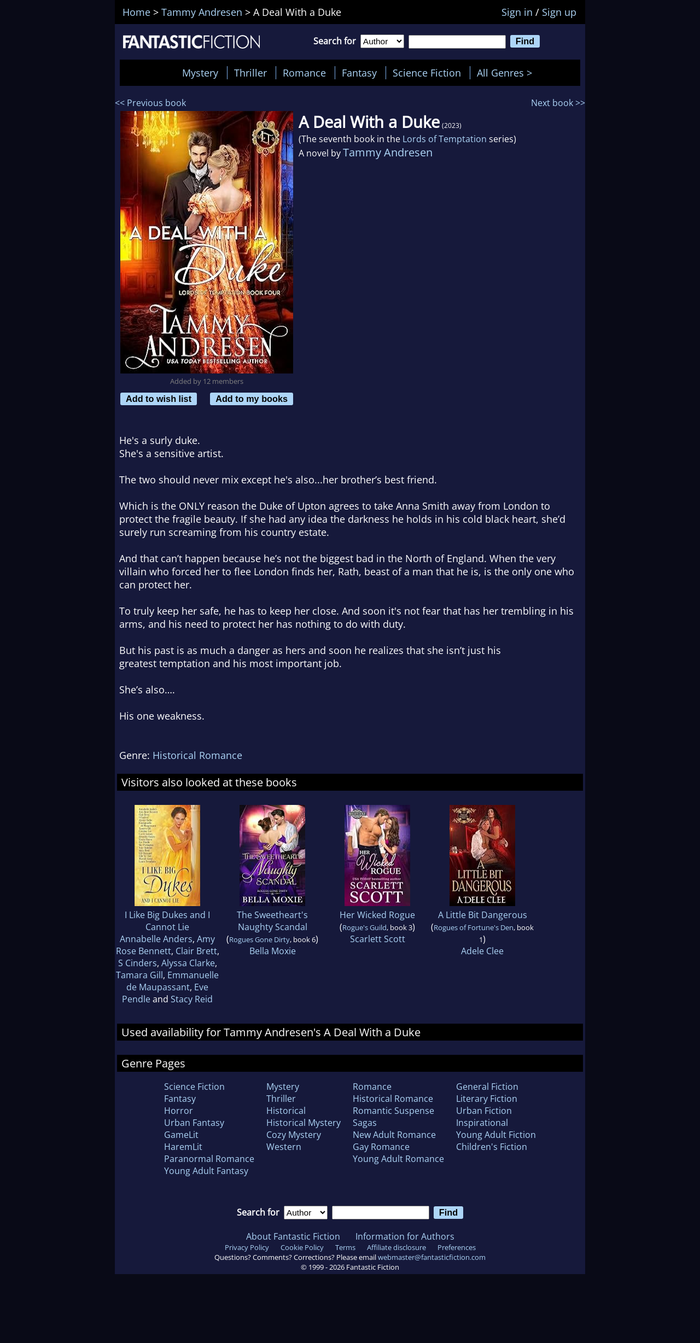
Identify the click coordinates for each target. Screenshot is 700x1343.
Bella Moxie (272, 951)
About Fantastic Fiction (293, 1236)
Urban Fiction (484, 1111)
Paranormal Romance (209, 1159)
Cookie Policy (302, 1247)
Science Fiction (427, 72)
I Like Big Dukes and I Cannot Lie (167, 921)
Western (283, 1147)
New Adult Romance (394, 1135)
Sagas (365, 1123)
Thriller (250, 72)
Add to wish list (158, 399)
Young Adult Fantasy (206, 1171)
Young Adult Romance (398, 1159)
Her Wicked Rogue (377, 915)
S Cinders (137, 963)
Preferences (457, 1247)
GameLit (181, 1135)
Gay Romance (381, 1147)
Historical (286, 1111)
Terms (345, 1247)
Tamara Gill (139, 975)
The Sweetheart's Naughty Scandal (272, 921)
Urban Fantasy (194, 1123)
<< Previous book (150, 103)
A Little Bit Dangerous (482, 915)
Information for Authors (404, 1236)
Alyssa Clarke (188, 963)
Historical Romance (197, 755)
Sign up (559, 12)
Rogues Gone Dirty (259, 939)
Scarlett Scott (377, 939)
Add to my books (251, 399)
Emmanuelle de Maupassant (172, 981)
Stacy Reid (192, 999)
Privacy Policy (247, 1247)
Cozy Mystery (293, 1135)
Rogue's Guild (364, 927)
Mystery (200, 72)
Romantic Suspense (393, 1111)
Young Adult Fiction (496, 1135)
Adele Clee (482, 951)
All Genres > (507, 72)
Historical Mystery (303, 1123)
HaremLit (183, 1147)
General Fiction (487, 1087)
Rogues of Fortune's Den (474, 927)
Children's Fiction (491, 1147)
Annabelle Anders (156, 939)
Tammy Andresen (388, 152)
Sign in (517, 12)
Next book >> (558, 103)
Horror (178, 1111)
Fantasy (359, 72)
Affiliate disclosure (396, 1247)
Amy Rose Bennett (165, 945)
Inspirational (482, 1123)
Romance (304, 72)
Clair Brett (196, 951)
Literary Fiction (486, 1099)
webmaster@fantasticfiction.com (432, 1257)
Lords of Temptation (444, 139)
